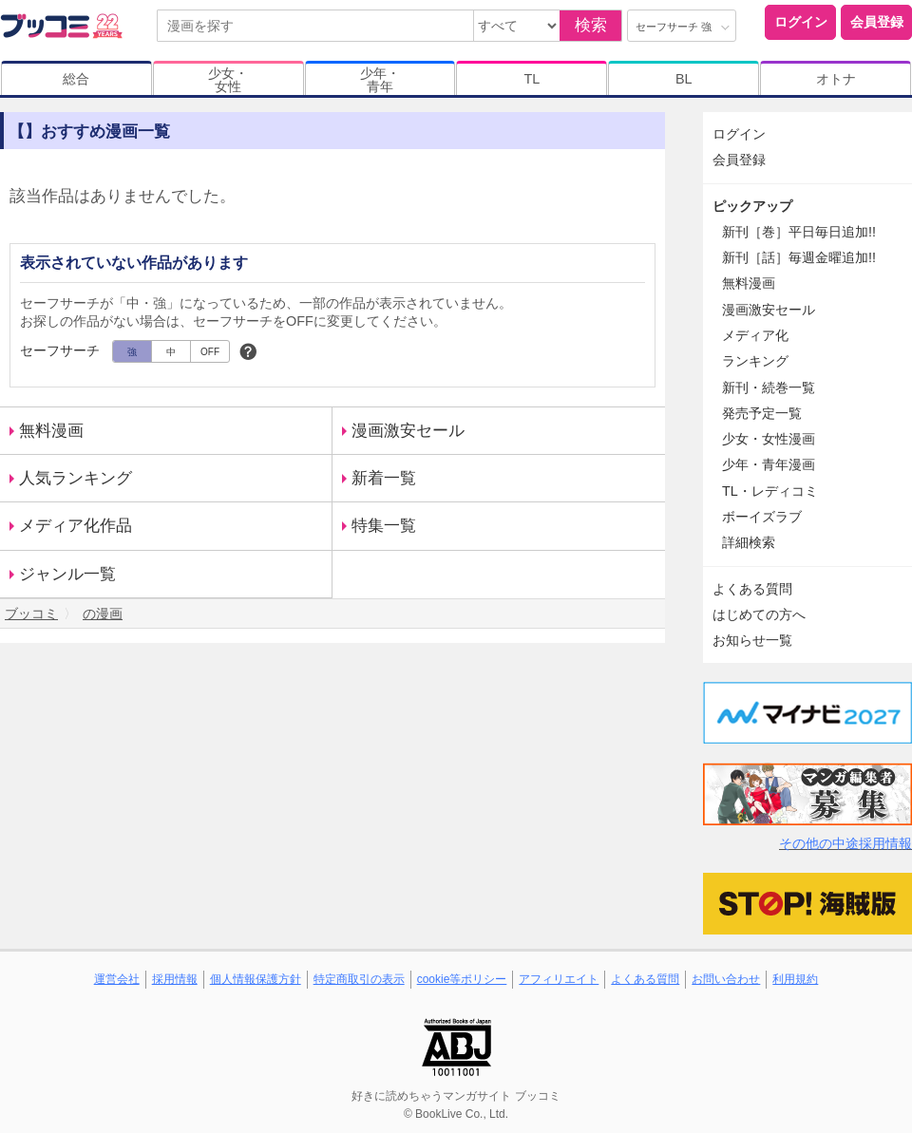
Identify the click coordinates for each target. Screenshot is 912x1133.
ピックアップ (752, 206)
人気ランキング (75, 478)
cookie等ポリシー (462, 979)
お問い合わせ (726, 979)
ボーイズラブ (762, 516)
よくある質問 (752, 588)
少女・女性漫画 (768, 438)
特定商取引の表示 (359, 979)
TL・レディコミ (770, 491)
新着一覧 (384, 478)
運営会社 (117, 979)
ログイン (800, 21)
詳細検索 (748, 542)
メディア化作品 (75, 526)
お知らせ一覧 (752, 640)
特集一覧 (384, 526)
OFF (209, 352)
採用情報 (175, 979)
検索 (591, 25)
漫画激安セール (408, 431)
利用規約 (795, 979)
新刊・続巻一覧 (768, 387)
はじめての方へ (759, 614)
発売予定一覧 (762, 413)
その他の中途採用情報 (845, 843)
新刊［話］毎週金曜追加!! (799, 257)
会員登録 (876, 21)
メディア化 (755, 335)
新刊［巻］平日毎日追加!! (799, 231)
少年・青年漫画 (768, 464)
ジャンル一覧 (67, 574)
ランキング (755, 360)
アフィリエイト (558, 979)
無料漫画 (51, 431)
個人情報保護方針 (255, 979)
